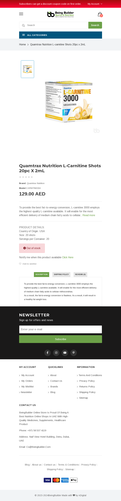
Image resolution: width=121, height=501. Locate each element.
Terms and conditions (89, 375)
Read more (88, 215)
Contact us (55, 380)
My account (26, 375)
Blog (51, 392)
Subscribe (60, 339)
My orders (26, 380)
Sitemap (82, 397)
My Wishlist (26, 386)
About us (36, 465)
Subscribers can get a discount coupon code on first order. (50, 3)
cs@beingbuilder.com (38, 446)
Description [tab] (42, 274)
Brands (53, 386)
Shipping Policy (86, 392)
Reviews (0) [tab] (80, 274)
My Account (93, 4)
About (52, 375)
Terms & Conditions (68, 465)
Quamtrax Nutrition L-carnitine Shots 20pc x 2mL (57, 44)
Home (22, 44)
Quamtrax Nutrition (36, 183)
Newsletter (25, 392)
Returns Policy (86, 386)
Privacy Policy (86, 380)
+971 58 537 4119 (36, 430)
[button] (60, 35)
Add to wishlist (27, 264)
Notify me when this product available (46, 257)
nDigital (82, 495)
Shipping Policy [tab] (61, 274)
